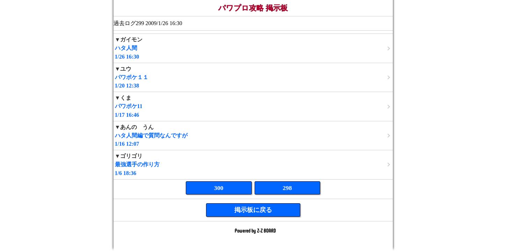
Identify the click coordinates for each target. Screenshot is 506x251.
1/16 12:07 (253, 135)
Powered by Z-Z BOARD (255, 230)
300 (218, 187)
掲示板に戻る (253, 209)
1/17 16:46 (253, 106)
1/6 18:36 (253, 164)
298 (287, 187)
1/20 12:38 (253, 77)
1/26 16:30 (253, 48)
